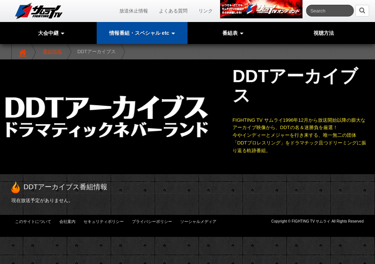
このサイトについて (33, 221)
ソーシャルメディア (198, 221)
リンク (205, 11)
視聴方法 (323, 33)
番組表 (233, 33)
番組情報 (52, 51)
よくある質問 (173, 11)
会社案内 (67, 221)
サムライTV (39, 11)
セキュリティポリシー (103, 221)
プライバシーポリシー (152, 221)
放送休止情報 (133, 11)
